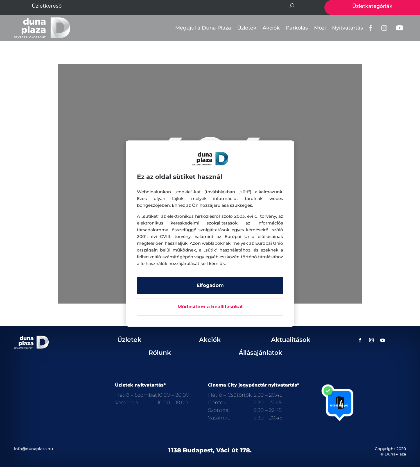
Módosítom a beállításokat (210, 306)
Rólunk (159, 352)
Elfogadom (210, 285)
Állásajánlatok (260, 352)
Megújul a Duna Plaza (203, 28)
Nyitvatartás (347, 28)
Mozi (320, 28)
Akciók (271, 28)
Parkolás (297, 28)
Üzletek (246, 28)
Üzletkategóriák (372, 6)
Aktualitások (290, 339)
